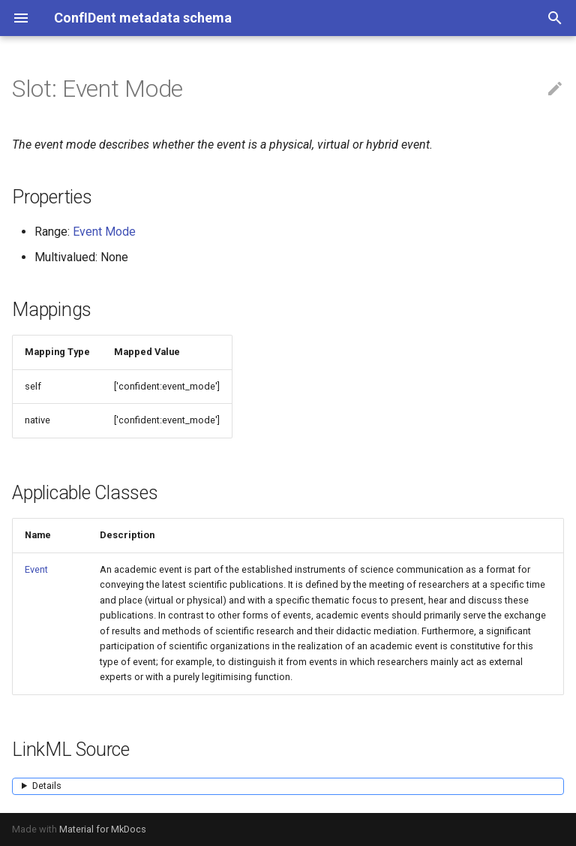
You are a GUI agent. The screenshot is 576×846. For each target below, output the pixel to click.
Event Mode (104, 231)
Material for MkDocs (102, 829)
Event (36, 569)
